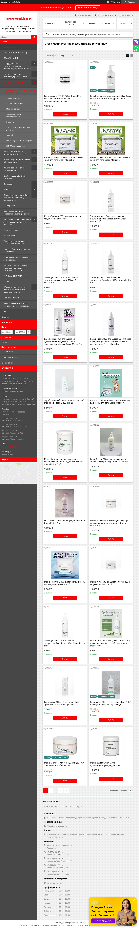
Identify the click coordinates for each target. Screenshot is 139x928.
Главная (50, 23)
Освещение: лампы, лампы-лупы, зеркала (16, 258)
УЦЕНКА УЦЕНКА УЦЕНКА (14, 276)
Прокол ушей (9, 235)
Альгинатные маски (14, 103)
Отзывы (5, 317)
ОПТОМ (7, 281)
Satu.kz (81, 923)
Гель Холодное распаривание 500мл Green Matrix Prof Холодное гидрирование (110, 97)
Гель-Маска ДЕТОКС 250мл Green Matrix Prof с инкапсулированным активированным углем (63, 98)
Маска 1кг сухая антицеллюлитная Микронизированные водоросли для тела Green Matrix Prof (64, 461)
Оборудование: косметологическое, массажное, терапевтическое (17, 66)
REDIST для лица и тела (15, 146)
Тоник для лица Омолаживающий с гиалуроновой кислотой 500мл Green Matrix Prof (108, 219)
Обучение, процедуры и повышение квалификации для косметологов (16, 289)
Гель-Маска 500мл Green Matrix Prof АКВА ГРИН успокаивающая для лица (110, 703)
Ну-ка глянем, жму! (88, 7)
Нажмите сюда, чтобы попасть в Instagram (63, 806)
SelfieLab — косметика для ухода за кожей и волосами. (16, 304)
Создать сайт (6, 2)
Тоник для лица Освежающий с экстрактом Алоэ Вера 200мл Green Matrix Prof (64, 643)
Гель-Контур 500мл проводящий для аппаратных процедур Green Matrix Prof (109, 460)
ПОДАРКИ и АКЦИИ (12, 58)
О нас (4, 311)
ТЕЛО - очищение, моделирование (14, 115)
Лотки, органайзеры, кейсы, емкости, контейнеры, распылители (16, 197)
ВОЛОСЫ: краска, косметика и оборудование (17, 160)
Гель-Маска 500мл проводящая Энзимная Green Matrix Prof (64, 521)
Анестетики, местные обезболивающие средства (16, 212)
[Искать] (34, 37)
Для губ (9, 135)
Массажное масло (14, 109)
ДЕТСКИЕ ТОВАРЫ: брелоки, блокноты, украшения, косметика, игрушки (16, 268)
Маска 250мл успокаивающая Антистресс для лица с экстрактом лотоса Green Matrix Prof (110, 523)
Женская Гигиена (11, 297)
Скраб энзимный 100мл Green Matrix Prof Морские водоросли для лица (63, 401)
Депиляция (8, 184)
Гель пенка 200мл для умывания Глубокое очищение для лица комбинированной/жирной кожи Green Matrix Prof (110, 341)
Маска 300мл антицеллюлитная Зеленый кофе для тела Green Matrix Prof (110, 158)
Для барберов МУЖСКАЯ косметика (15, 177)
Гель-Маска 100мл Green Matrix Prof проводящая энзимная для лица (61, 703)
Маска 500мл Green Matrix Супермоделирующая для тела (105, 764)
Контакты (108, 23)
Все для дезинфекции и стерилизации (14, 169)
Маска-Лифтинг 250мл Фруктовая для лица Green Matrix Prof (62, 217)
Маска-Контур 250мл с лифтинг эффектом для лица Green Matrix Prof (64, 583)
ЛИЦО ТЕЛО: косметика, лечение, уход (14, 83)
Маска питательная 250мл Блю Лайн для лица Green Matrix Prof (110, 583)
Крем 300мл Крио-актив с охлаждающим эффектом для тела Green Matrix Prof (110, 401)
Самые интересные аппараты (17, 52)
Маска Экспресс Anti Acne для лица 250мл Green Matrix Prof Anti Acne (64, 764)
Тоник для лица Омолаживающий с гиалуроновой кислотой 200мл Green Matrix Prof (62, 280)
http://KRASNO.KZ (9, 447)
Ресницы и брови (11, 230)
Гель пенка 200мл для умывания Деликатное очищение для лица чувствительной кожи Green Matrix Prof (63, 341)
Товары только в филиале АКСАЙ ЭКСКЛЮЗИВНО (15, 242)
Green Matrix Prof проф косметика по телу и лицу (20, 91)
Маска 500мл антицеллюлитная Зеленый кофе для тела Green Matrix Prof (64, 158)
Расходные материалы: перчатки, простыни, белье (16, 75)
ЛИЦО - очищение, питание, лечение (18, 128)
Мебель (7, 189)
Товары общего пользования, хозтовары (17, 250)
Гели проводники (11, 205)
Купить (65, 114)
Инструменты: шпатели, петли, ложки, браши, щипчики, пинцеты (17, 222)
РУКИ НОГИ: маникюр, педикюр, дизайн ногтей (15, 152)
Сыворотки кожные (14, 98)
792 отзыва (115, 2)
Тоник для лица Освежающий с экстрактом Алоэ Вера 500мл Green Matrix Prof (110, 280)
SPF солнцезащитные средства (19, 140)
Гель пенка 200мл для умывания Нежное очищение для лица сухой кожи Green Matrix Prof (110, 643)
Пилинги (10, 122)
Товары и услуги (9, 47)
